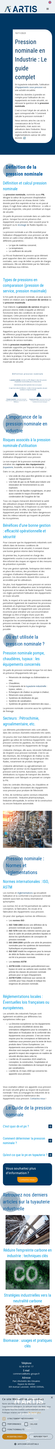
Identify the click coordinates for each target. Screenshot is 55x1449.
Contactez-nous (37, 1098)
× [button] (52, 1398)
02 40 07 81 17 (26, 1366)
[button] (47, 9)
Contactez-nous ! (28, 1179)
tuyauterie (8, 467)
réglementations (25, 892)
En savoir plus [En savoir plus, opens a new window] (35, 1412)
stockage (22, 224)
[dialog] (27, 1422)
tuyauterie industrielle (36, 686)
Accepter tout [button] (14, 1436)
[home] (21, 9)
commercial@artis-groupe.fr (26, 1373)
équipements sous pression (30, 87)
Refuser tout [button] (41, 1436)
